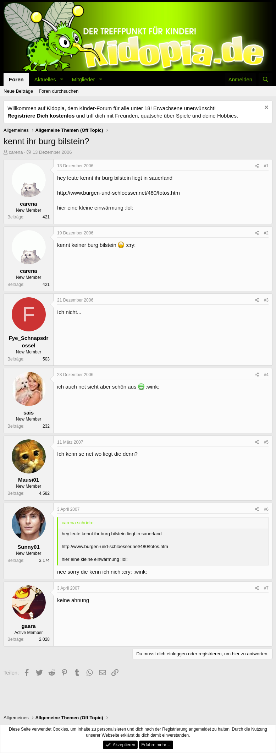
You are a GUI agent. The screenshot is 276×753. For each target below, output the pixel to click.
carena (16, 152)
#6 (266, 509)
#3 (266, 300)
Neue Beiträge (18, 91)
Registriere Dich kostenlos (40, 116)
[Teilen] (257, 166)
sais (28, 413)
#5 (266, 442)
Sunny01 (28, 547)
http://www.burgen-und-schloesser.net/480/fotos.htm (118, 193)
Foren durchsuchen (58, 91)
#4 (266, 374)
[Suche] (265, 79)
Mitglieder (83, 79)
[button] (61, 79)
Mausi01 (28, 480)
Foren (16, 79)
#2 (266, 233)
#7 (266, 588)
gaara (28, 626)
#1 (266, 165)
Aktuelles (45, 79)
